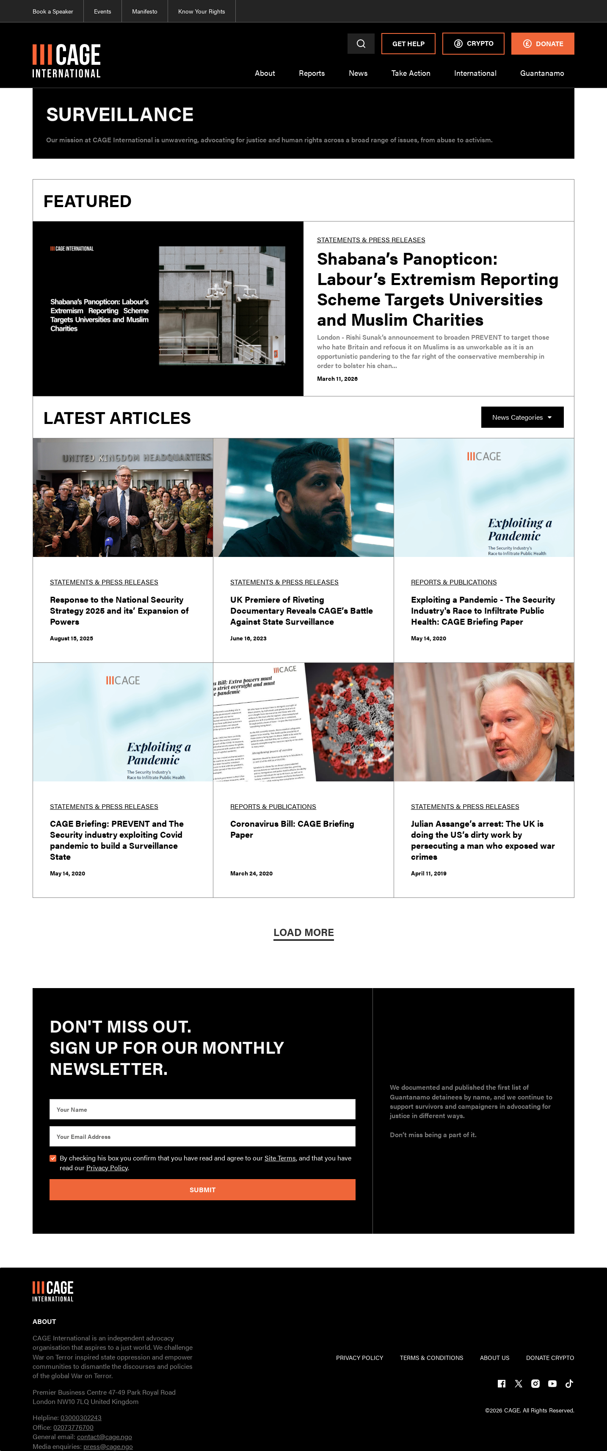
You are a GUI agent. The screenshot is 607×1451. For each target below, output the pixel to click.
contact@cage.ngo (104, 1436)
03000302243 (81, 1417)
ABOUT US (494, 1357)
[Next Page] (303, 933)
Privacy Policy (107, 1167)
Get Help (408, 43)
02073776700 (73, 1427)
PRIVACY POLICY (359, 1357)
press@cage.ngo (108, 1446)
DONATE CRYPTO (550, 1357)
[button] (265, 78)
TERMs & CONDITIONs (431, 1357)
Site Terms (280, 1158)
